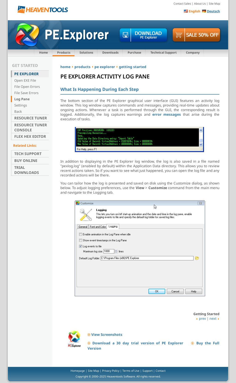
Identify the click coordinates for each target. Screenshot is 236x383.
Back (18, 111)
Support (147, 371)
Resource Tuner (30, 118)
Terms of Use (130, 371)
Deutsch (213, 11)
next (212, 318)
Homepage (78, 371)
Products (63, 52)
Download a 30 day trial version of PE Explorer (137, 343)
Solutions (86, 52)
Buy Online (25, 160)
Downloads (110, 52)
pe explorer (104, 66)
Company (193, 52)
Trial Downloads (26, 170)
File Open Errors (27, 86)
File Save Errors (26, 92)
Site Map (214, 4)
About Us (200, 4)
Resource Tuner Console (30, 127)
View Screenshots (106, 334)
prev (202, 318)
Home (43, 52)
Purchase (134, 52)
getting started (132, 66)
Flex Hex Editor (30, 136)
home (65, 66)
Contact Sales (182, 4)
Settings (20, 105)
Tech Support (27, 153)
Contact (160, 371)
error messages (166, 114)
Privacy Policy (110, 371)
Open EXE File (25, 80)
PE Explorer (26, 73)
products (82, 66)
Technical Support (163, 52)
